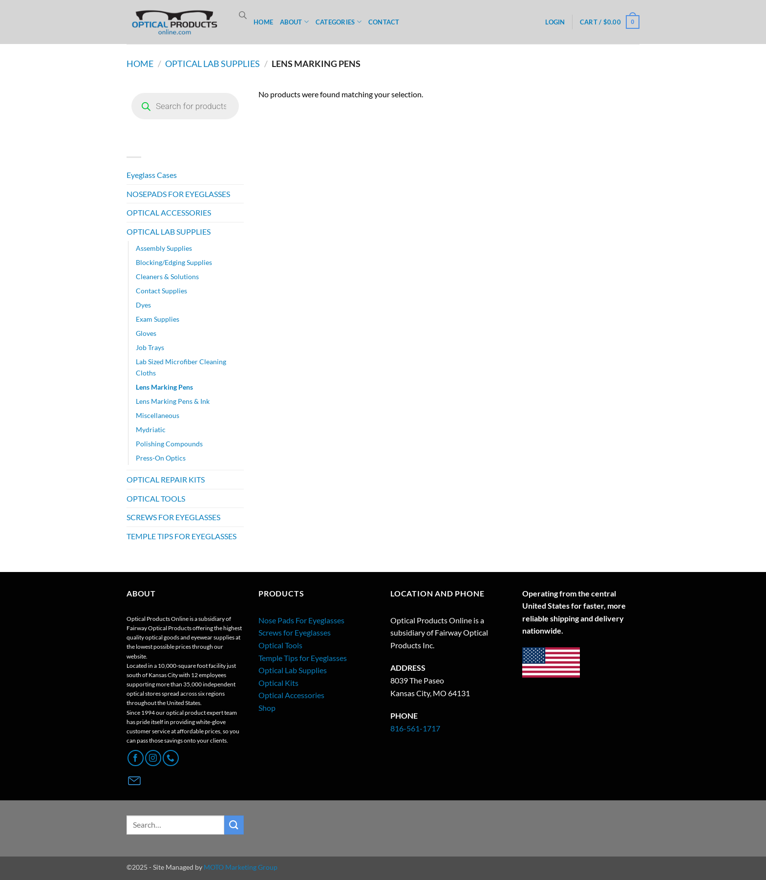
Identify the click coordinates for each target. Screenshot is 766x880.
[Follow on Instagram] (153, 758)
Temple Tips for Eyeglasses (302, 657)
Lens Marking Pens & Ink (173, 401)
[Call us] (171, 758)
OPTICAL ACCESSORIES (169, 212)
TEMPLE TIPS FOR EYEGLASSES (181, 536)
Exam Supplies (157, 319)
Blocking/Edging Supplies (174, 262)
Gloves (146, 333)
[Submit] (234, 825)
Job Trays (150, 347)
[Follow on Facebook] (136, 758)
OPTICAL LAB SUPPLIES (212, 63)
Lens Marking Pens (164, 387)
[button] (555, 22)
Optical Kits (278, 682)
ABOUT (294, 21)
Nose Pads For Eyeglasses (301, 620)
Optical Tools (280, 645)
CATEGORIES (339, 21)
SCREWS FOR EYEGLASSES (173, 517)
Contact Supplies (161, 290)
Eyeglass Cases (152, 174)
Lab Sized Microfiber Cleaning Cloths (181, 367)
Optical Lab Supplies (292, 670)
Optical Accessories (291, 695)
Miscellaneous (157, 415)
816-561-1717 (415, 728)
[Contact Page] (134, 781)
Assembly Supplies (164, 248)
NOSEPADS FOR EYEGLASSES (178, 193)
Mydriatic (151, 429)
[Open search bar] (243, 15)
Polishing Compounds (169, 444)
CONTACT (384, 22)
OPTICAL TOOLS (156, 498)
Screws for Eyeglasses (294, 632)
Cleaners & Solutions (167, 276)
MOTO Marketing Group (240, 867)
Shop (267, 707)
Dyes (143, 305)
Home (140, 63)
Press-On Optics (161, 458)
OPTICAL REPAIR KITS (166, 479)
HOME (263, 22)
